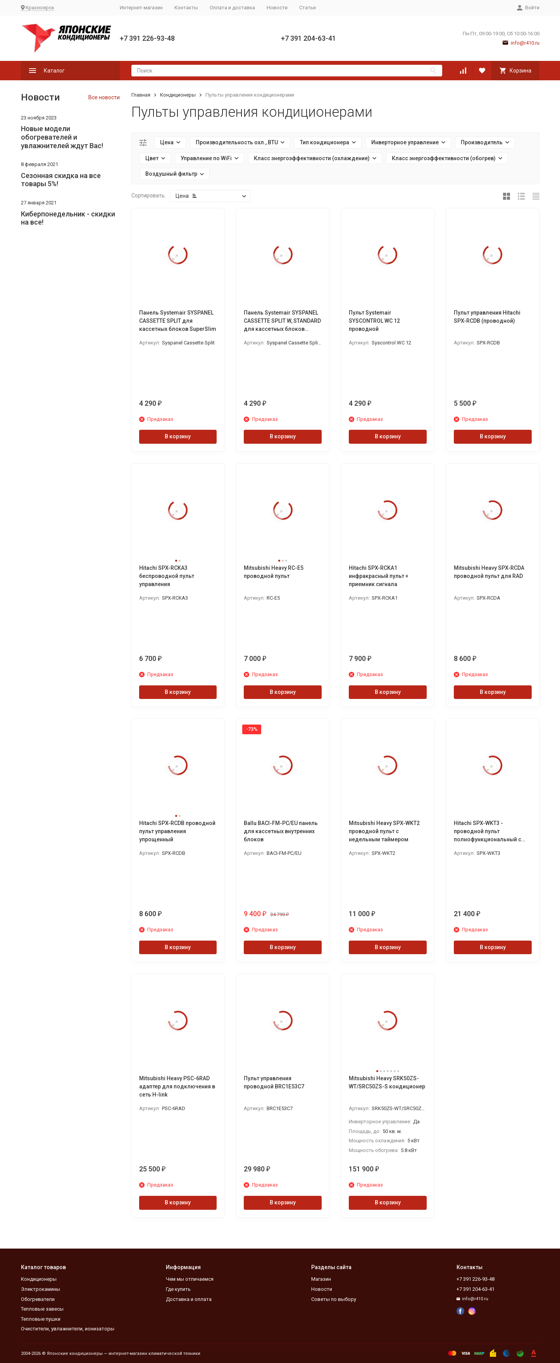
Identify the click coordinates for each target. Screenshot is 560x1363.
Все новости (104, 97)
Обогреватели (38, 1299)
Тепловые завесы (42, 1309)
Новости (277, 7)
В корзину (178, 436)
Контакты (186, 7)
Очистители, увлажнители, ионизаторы (67, 1329)
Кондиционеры (178, 95)
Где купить (178, 1289)
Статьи (307, 7)
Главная (140, 95)
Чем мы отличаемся (190, 1279)
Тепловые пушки (40, 1319)
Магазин (321, 1279)
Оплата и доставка (232, 7)
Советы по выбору (333, 1299)
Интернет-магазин (141, 7)
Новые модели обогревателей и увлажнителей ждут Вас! (62, 137)
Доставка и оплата (189, 1299)
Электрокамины (40, 1289)
